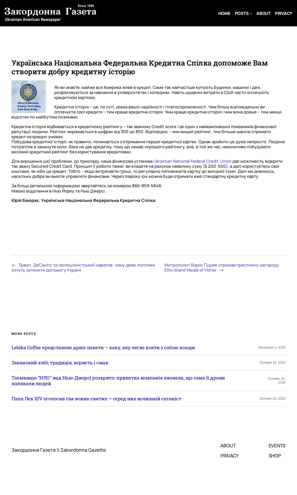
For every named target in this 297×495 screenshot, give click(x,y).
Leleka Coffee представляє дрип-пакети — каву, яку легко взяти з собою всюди (103, 347)
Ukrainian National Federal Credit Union (192, 161)
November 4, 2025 (272, 347)
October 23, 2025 (273, 362)
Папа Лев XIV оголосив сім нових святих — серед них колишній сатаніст (96, 399)
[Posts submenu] (251, 13)
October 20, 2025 (277, 380)
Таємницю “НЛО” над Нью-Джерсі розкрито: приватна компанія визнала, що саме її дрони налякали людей (118, 380)
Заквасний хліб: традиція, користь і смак (59, 363)
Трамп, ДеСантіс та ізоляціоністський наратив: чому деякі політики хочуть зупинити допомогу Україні (83, 267)
